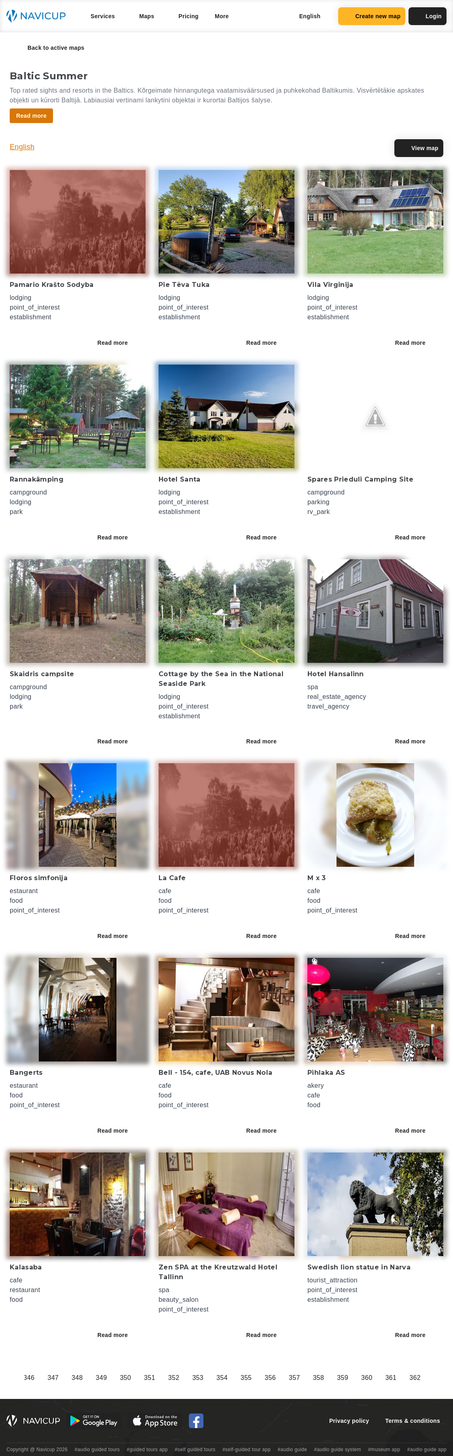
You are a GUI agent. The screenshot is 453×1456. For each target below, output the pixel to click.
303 (337, 1377)
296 (168, 1377)
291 (48, 1377)
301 (289, 1377)
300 (265, 1377)
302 (313, 1377)
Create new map (371, 16)
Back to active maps (50, 48)
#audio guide (292, 1449)
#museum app (384, 1449)
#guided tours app (147, 1449)
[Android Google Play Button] (93, 1421)
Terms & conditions (412, 1421)
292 (72, 1377)
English (22, 147)
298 (216, 1377)
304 (361, 1377)
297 (193, 1377)
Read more (118, 343)
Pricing (188, 16)
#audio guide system (337, 1449)
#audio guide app (427, 1449)
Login (427, 16)
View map (418, 148)
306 (410, 1377)
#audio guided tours (97, 1449)
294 (120, 1377)
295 (144, 1377)
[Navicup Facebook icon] (196, 1421)
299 (241, 1377)
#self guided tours (195, 1449)
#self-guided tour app (246, 1449)
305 (386, 1377)
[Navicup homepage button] (38, 16)
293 (96, 1377)
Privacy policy (349, 1421)
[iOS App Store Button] (155, 1421)
